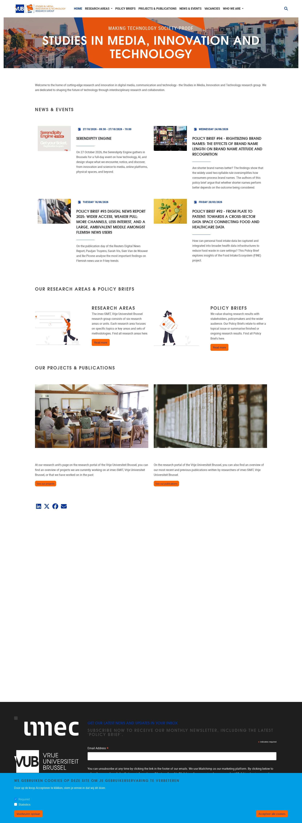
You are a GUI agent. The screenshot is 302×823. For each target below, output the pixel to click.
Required (24, 799)
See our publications (166, 483)
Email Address (98, 748)
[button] (284, 9)
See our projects (46, 483)
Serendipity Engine (93, 138)
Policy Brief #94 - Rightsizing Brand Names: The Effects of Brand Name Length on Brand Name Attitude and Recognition (227, 146)
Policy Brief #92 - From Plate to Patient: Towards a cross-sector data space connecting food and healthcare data (225, 218)
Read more (102, 342)
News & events (190, 8)
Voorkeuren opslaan (28, 814)
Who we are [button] (232, 8)
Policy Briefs (125, 8)
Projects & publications (157, 8)
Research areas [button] (97, 8)
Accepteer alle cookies (272, 814)
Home (78, 8)
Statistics (24, 804)
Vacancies (212, 8)
